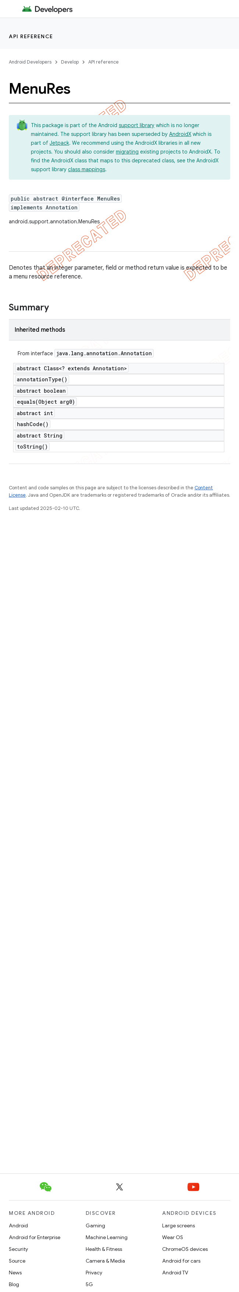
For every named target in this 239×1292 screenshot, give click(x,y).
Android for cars (181, 1260)
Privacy (94, 1272)
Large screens (178, 1225)
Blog (14, 1284)
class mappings (86, 169)
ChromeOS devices (185, 1249)
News (15, 1272)
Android (18, 1225)
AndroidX (180, 134)
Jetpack (59, 143)
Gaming (95, 1225)
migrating (127, 151)
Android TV (175, 1272)
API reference (31, 36)
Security (18, 1249)
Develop (70, 62)
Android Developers (30, 62)
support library (136, 125)
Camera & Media (105, 1260)
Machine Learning (107, 1237)
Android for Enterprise (34, 1237)
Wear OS (172, 1237)
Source (17, 1260)
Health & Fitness (104, 1249)
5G (89, 1284)
